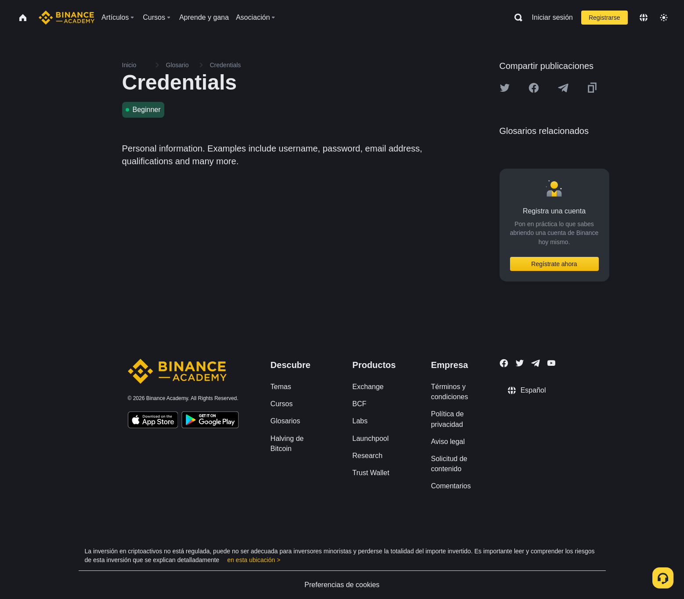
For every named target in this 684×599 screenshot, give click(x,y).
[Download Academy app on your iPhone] (153, 421)
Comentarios (451, 486)
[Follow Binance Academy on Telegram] (535, 363)
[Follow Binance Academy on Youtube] (551, 363)
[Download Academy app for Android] (210, 421)
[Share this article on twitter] (504, 88)
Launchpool (370, 438)
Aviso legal (448, 441)
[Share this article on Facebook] (533, 88)
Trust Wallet (370, 472)
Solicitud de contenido (449, 464)
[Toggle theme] (663, 17)
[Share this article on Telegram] (563, 88)
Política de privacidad (447, 419)
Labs (360, 421)
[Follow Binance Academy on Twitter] (519, 363)
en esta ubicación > (253, 559)
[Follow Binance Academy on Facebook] (503, 363)
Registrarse (604, 17)
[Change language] (643, 17)
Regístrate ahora (554, 263)
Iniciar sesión (552, 17)
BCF (359, 404)
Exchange (368, 386)
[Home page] (66, 18)
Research (367, 455)
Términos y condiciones (449, 392)
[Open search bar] (516, 17)
